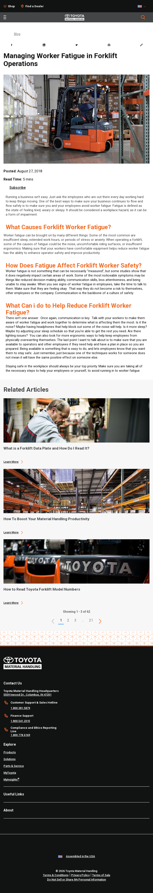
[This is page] (100, 621)
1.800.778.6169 (20, 735)
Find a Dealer (34, 6)
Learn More (11, 461)
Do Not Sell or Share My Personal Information (76, 879)
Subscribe (17, 188)
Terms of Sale (101, 875)
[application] (76, 431)
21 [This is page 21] (91, 620)
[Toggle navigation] (5, 17)
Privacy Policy (80, 875)
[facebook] (11, 44)
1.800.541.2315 (20, 721)
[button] (53, 621)
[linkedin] (44, 44)
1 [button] (61, 620)
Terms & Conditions (56, 875)
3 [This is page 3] (75, 620)
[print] (109, 44)
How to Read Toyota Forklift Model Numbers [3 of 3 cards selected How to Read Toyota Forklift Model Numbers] (42, 589)
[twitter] (76, 44)
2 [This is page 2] (68, 620)
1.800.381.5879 (20, 708)
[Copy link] (141, 44)
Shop (11, 6)
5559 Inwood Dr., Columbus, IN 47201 (27, 694)
